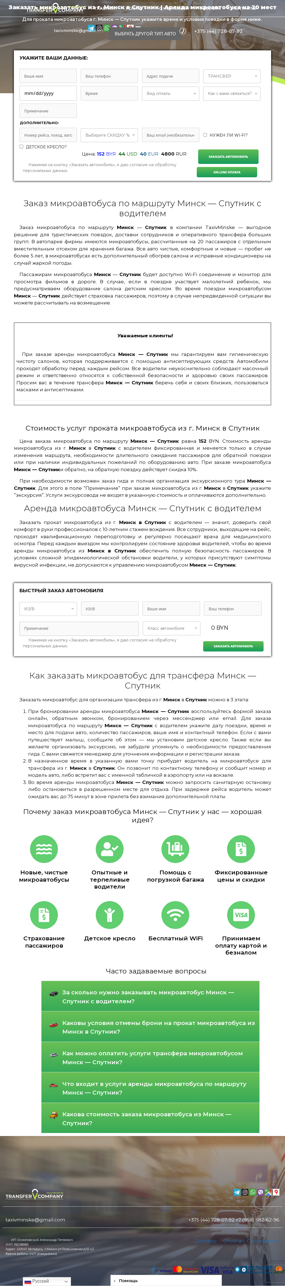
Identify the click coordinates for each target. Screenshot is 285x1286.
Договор (206, 1241)
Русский (36, 1281)
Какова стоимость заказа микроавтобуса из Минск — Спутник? (146, 1119)
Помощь (128, 1280)
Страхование (263, 1241)
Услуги (139, 8)
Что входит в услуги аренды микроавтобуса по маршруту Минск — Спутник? (154, 1088)
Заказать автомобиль (228, 156)
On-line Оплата (226, 172)
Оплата (232, 1241)
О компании (173, 8)
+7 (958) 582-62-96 (257, 1220)
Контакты (244, 8)
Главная (104, 8)
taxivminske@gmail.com (78, 30)
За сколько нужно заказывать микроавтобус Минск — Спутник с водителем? (148, 997)
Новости (210, 8)
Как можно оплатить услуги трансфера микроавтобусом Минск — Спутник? (152, 1058)
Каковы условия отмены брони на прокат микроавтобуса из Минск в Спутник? (158, 1027)
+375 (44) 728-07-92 (218, 31)
